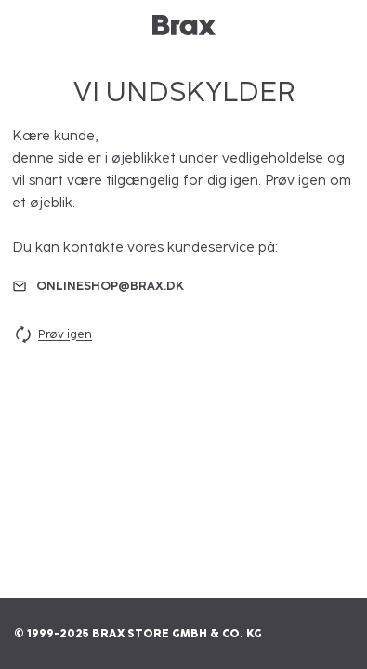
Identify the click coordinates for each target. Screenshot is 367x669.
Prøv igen (52, 334)
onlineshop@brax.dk (110, 286)
